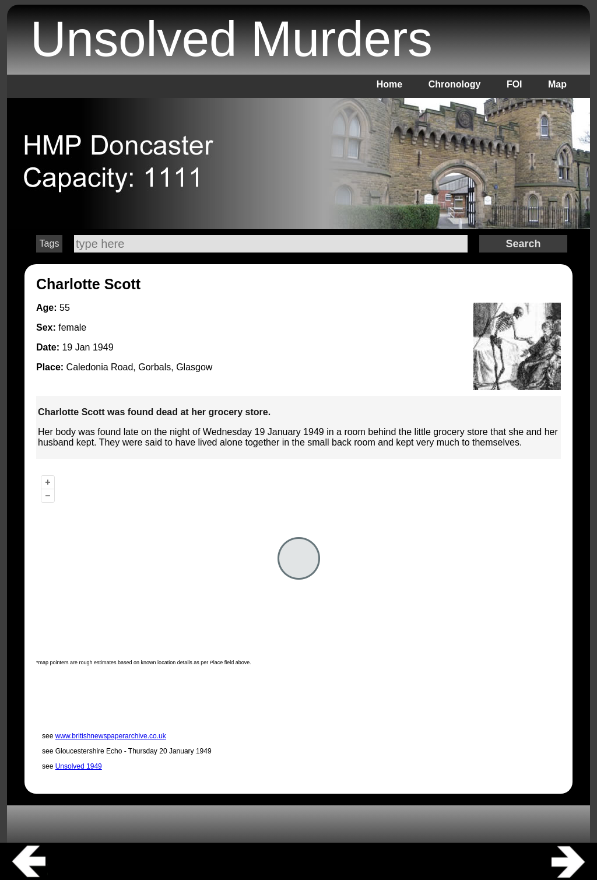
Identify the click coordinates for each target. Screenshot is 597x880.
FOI (514, 84)
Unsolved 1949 (78, 766)
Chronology (455, 84)
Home (389, 84)
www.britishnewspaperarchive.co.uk (110, 736)
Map (557, 84)
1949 (103, 347)
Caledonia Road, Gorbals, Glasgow (139, 367)
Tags (49, 243)
